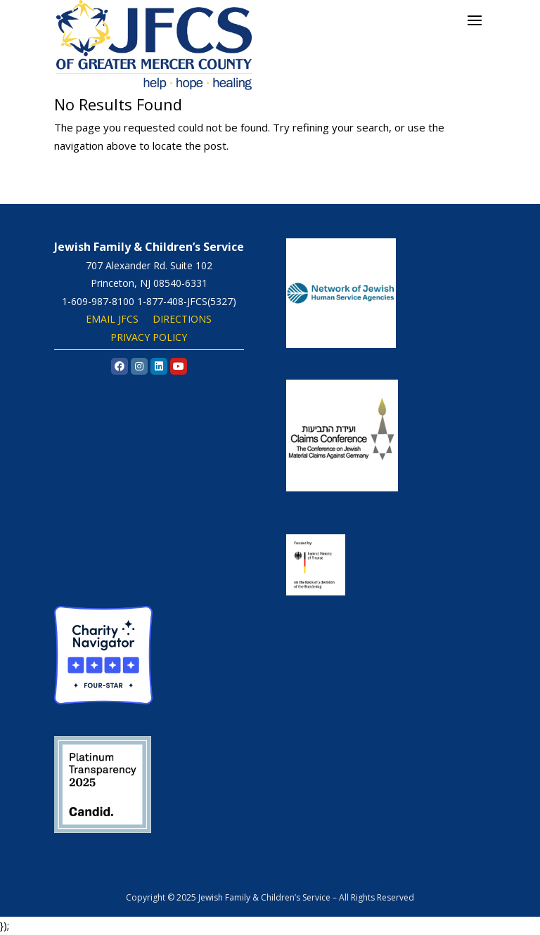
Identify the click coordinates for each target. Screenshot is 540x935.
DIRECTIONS (182, 318)
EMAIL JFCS (112, 318)
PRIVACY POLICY (148, 337)
